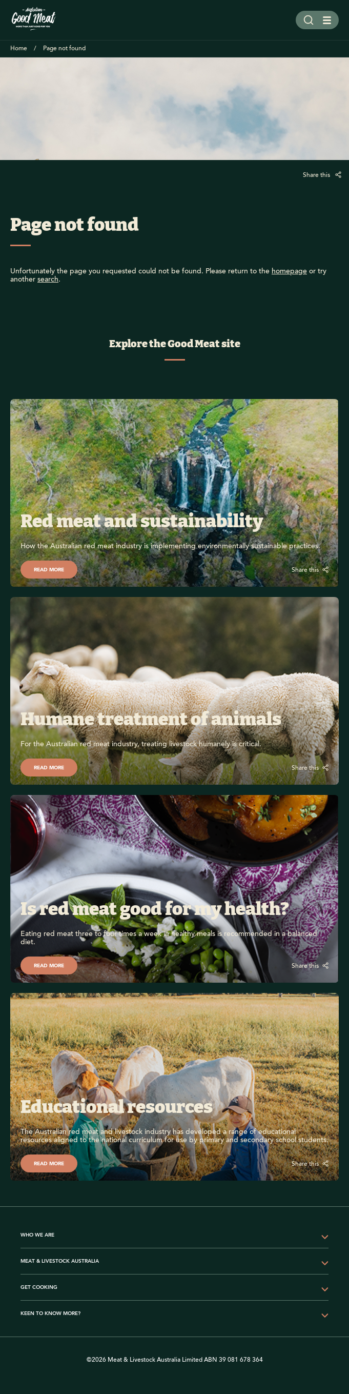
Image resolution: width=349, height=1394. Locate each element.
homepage (289, 271)
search (47, 279)
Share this (317, 175)
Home (18, 48)
